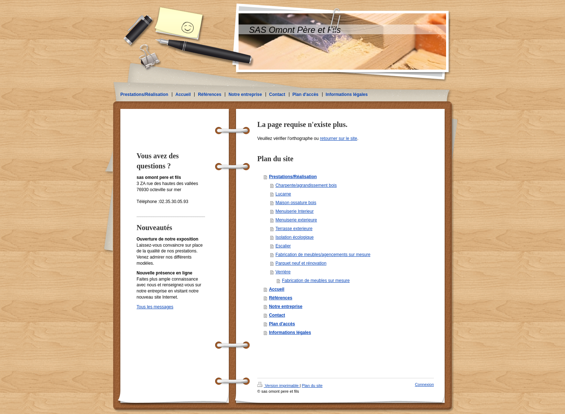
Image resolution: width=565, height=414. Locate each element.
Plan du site (312, 385)
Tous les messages (155, 306)
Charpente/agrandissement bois (306, 185)
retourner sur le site (338, 138)
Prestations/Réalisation (293, 176)
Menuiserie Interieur (294, 211)
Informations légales (290, 332)
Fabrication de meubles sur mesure (316, 280)
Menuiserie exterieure (296, 220)
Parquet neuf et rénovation (300, 263)
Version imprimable (278, 385)
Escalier (283, 245)
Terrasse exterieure (293, 228)
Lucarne (283, 194)
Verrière (282, 271)
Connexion (424, 384)
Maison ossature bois (295, 202)
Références (280, 297)
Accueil (276, 289)
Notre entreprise (285, 306)
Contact (277, 315)
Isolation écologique (294, 237)
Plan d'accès (282, 323)
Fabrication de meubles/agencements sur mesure (322, 254)
